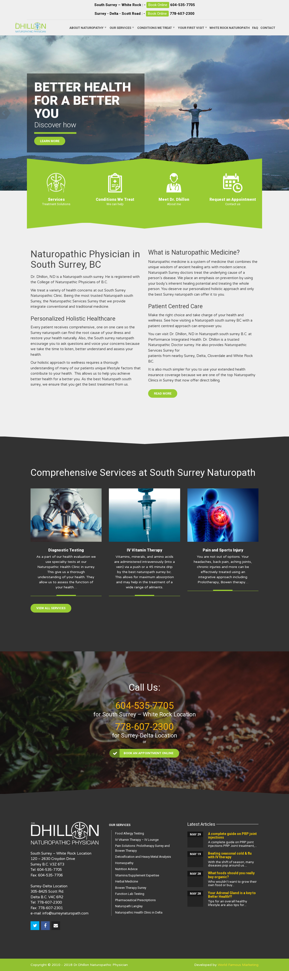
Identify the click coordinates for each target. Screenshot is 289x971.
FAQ (255, 27)
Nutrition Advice (126, 869)
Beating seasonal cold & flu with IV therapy (230, 855)
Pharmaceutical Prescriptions (135, 900)
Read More (162, 393)
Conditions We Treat (154, 27)
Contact (267, 27)
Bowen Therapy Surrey (130, 888)
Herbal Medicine (126, 881)
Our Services (120, 27)
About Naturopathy (86, 27)
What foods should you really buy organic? (231, 875)
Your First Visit (191, 27)
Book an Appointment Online (141, 753)
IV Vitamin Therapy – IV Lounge (137, 840)
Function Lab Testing (129, 894)
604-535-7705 (182, 5)
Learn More (49, 144)
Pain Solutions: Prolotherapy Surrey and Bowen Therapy (142, 848)
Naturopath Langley (129, 906)
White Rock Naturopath (229, 27)
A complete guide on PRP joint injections (232, 835)
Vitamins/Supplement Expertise (137, 875)
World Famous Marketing (238, 965)
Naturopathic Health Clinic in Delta (138, 912)
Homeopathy (124, 863)
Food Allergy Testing (129, 833)
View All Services (50, 608)
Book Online (157, 5)
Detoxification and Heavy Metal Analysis (143, 856)
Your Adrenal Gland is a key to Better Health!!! (232, 894)
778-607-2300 (182, 13)
